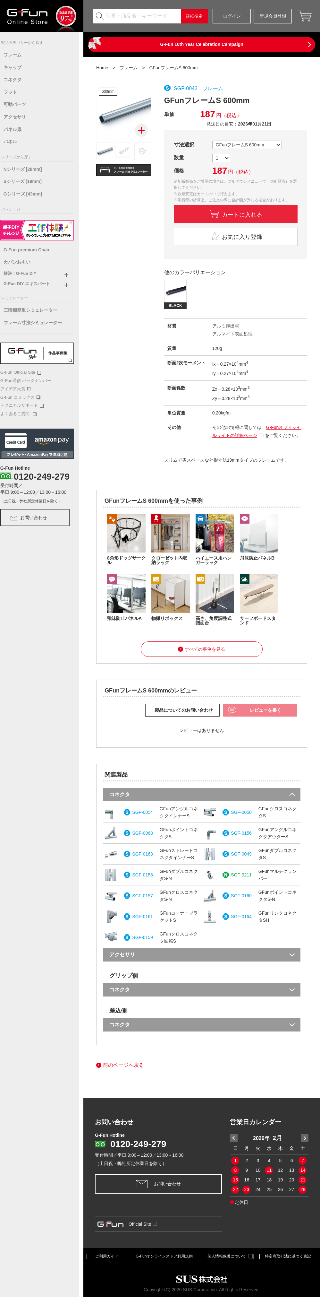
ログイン (232, 16)
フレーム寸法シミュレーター (37, 322)
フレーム (17, 54)
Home (102, 67)
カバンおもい (21, 262)
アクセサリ (19, 116)
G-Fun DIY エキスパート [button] (31, 283)
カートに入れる (242, 214)
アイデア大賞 (20, 388)
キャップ (17, 67)
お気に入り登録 (235, 236)
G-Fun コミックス (24, 396)
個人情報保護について (230, 1256)
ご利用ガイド (106, 1256)
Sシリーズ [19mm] (27, 181)
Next (304, 1138)
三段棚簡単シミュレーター (35, 310)
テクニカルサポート (26, 404)
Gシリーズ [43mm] (27, 193)
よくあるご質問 (23, 412)
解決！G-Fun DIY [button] (24, 273)
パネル (14, 141)
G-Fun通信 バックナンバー (30, 380)
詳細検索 (194, 15)
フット (14, 92)
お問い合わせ (33, 516)
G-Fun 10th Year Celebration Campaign (201, 44)
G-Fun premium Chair (31, 249)
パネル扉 (17, 129)
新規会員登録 (272, 16)
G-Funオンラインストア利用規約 (164, 1256)
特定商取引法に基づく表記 (288, 1256)
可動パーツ (19, 104)
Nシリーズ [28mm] (27, 169)
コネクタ (17, 79)
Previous (234, 1138)
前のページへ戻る (120, 1065)
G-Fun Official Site (25, 372)
